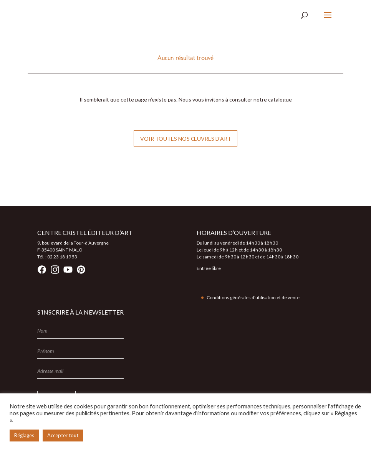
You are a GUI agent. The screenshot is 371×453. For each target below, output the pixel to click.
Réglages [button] (24, 435)
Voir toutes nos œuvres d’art (185, 138)
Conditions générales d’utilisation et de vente (253, 297)
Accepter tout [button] (62, 435)
